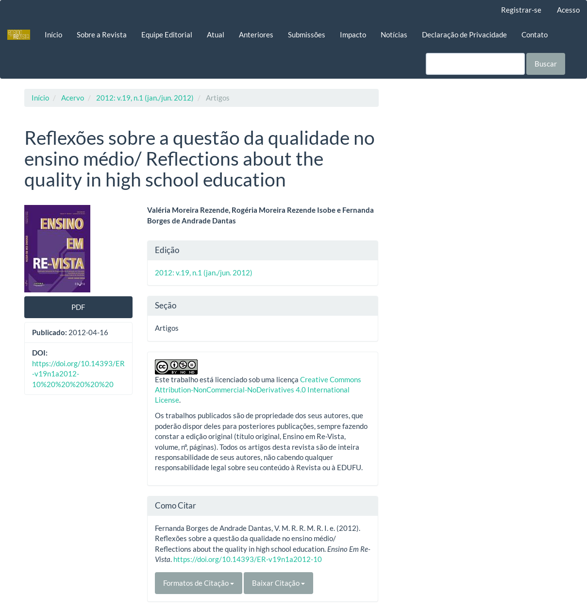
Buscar (546, 63)
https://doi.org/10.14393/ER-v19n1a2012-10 (247, 559)
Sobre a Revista (102, 34)
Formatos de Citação (198, 582)
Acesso (568, 9)
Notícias (394, 34)
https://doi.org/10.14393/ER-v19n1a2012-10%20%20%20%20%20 (78, 374)
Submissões (306, 34)
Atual (215, 34)
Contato (534, 34)
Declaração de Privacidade (464, 34)
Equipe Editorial (166, 34)
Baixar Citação (278, 582)
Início (53, 34)
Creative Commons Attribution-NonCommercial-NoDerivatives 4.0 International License (258, 390)
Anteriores (256, 34)
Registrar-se (521, 9)
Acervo (72, 97)
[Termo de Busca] (475, 64)
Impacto (353, 34)
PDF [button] (78, 307)
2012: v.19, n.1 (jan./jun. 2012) (145, 97)
